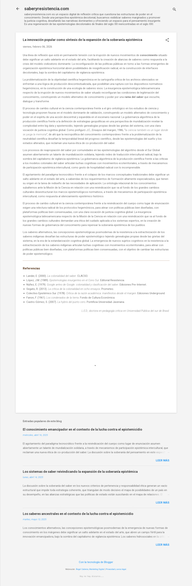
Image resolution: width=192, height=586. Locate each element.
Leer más (162, 460)
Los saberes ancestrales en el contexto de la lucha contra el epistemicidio (78, 514)
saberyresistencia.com (46, 8)
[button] (167, 40)
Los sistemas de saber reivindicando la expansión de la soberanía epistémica (80, 471)
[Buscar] (174, 9)
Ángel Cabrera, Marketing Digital (90, 569)
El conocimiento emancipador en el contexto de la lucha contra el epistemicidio (82, 429)
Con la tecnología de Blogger (96, 562)
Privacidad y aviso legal (116, 569)
